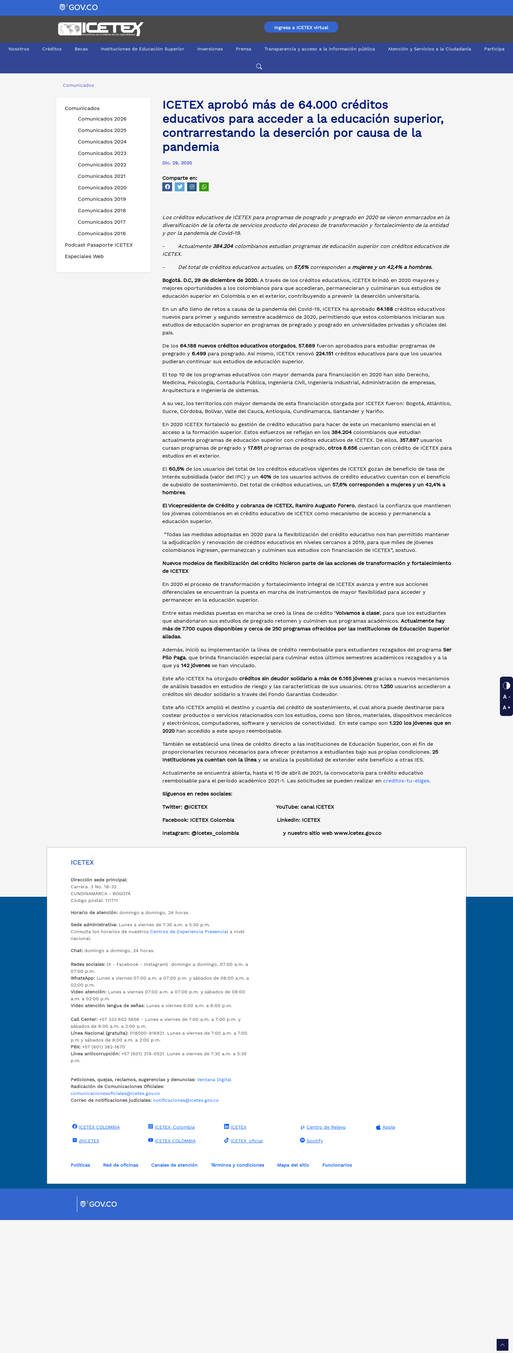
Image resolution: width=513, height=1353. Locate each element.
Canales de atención (174, 1298)
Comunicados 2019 (102, 199)
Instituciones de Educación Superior (142, 48)
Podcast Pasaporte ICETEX (99, 245)
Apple (384, 1260)
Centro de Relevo (322, 1260)
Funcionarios (337, 1298)
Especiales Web (84, 256)
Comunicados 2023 (102, 153)
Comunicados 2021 (102, 176)
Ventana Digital (214, 1212)
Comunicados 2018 (102, 210)
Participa (494, 48)
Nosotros (19, 48)
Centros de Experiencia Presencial (189, 1064)
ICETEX (234, 1260)
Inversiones (210, 48)
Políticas (80, 1298)
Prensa (243, 48)
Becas (81, 48)
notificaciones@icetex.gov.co (186, 1233)
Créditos (52, 48)
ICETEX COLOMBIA (95, 1260)
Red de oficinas (120, 1298)
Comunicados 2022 (102, 164)
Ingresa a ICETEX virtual (301, 27)
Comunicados (82, 108)
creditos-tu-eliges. (407, 914)
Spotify (310, 1273)
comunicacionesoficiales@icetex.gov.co (115, 1226)
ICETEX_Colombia (171, 1260)
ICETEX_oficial (242, 1273)
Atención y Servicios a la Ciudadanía (429, 48)
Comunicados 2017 (102, 222)
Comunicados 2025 (102, 130)
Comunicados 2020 (102, 187)
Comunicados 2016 (102, 233)
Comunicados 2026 (102, 119)
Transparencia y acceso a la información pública (319, 48)
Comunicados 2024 (102, 142)
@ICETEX (85, 1273)
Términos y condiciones (237, 1298)
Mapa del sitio (293, 1298)
